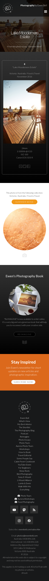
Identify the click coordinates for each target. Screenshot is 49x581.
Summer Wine (24, 202)
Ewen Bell (24, 418)
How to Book (25, 452)
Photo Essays (25, 439)
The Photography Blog (24, 430)
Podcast (24, 433)
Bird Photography (24, 474)
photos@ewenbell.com (27, 535)
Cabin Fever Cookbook (24, 461)
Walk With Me (24, 486)
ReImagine (24, 436)
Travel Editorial (24, 455)
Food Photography (24, 502)
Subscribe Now (23, 382)
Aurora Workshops (24, 499)
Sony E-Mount (24, 477)
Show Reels (24, 471)
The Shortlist (24, 427)
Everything (24, 489)
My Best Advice (24, 424)
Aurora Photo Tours (24, 446)
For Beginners (24, 467)
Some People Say (24, 458)
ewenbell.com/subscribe (29, 529)
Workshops (24, 449)
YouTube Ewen (24, 464)
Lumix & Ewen (24, 483)
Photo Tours (24, 443)
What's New (24, 421)
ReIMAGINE (25, 334)
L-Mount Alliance (24, 480)
